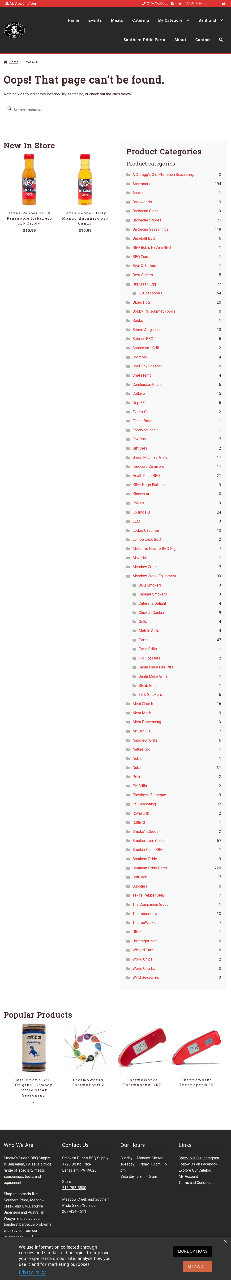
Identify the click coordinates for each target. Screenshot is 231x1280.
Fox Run (139, 439)
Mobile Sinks (149, 631)
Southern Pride (145, 859)
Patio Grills (148, 649)
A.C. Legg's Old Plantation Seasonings (164, 174)
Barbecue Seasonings (151, 229)
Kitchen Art (141, 494)
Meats (117, 20)
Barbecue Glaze (145, 211)
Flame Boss (142, 421)
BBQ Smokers (150, 585)
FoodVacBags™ (145, 430)
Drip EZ (139, 402)
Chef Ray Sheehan (148, 366)
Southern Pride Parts (144, 39)
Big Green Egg (144, 284)
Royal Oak (141, 813)
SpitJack (140, 877)
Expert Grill (141, 412)
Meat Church (143, 704)
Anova (138, 193)
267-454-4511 (74, 1211)
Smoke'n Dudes (145, 831)
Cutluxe (139, 393)
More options (192, 1251)
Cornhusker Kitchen (148, 384)
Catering (140, 20)
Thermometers (145, 913)
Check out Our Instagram (199, 1158)
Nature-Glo (141, 749)
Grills (143, 621)
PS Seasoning (144, 804)
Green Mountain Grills (150, 457)
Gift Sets (140, 448)
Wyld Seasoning (146, 977)
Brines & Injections (148, 329)
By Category (170, 20)
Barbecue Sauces (147, 220)
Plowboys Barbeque (149, 795)
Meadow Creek (145, 567)
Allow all (197, 1266)
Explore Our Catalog (195, 1170)
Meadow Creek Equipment (154, 576)
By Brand (207, 20)
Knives (138, 503)
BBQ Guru (140, 257)
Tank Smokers (150, 694)
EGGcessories (150, 293)
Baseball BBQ (144, 238)
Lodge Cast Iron (146, 530)
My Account (188, 1176)
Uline (137, 932)
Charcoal (140, 357)
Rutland (139, 822)
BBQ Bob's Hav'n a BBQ (152, 247)
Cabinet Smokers (153, 594)
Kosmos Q (141, 512)
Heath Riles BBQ (146, 475)
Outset (138, 767)
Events (95, 20)
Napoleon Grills (145, 740)
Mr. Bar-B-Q (142, 731)
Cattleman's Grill (146, 348)
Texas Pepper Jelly (149, 895)
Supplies (140, 886)
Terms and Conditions (196, 1182)
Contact (203, 39)
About (180, 39)
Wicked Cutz (143, 950)
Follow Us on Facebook (198, 1164)
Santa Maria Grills (153, 676)
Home (73, 20)
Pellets (139, 776)
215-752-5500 (154, 3)
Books (138, 320)
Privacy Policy (32, 1272)
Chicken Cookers (153, 612)
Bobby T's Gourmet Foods (154, 311)
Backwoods (142, 202)
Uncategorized (145, 941)
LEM (136, 521)
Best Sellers (143, 275)
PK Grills (140, 786)
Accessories (143, 184)
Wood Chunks (144, 968)
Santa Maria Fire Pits (156, 667)
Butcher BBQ (143, 338)
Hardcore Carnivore (148, 466)
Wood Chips (143, 959)
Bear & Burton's (145, 266)
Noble (137, 758)
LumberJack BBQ (147, 539)
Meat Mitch (142, 713)
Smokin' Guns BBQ (148, 849)
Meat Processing (147, 722)
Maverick (140, 558)
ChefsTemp (142, 375)
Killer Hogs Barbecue (150, 485)
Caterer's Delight (152, 603)
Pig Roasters (149, 658)
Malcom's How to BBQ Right (156, 548)
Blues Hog (141, 302)
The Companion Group (151, 904)
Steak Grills (148, 685)
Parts (143, 640)
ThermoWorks (144, 922)
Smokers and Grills (148, 840)
